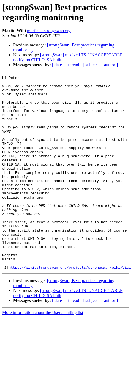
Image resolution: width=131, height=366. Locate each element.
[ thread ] (74, 64)
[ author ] (110, 64)
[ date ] (58, 64)
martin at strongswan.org (49, 30)
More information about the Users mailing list (42, 351)
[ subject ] (91, 64)
